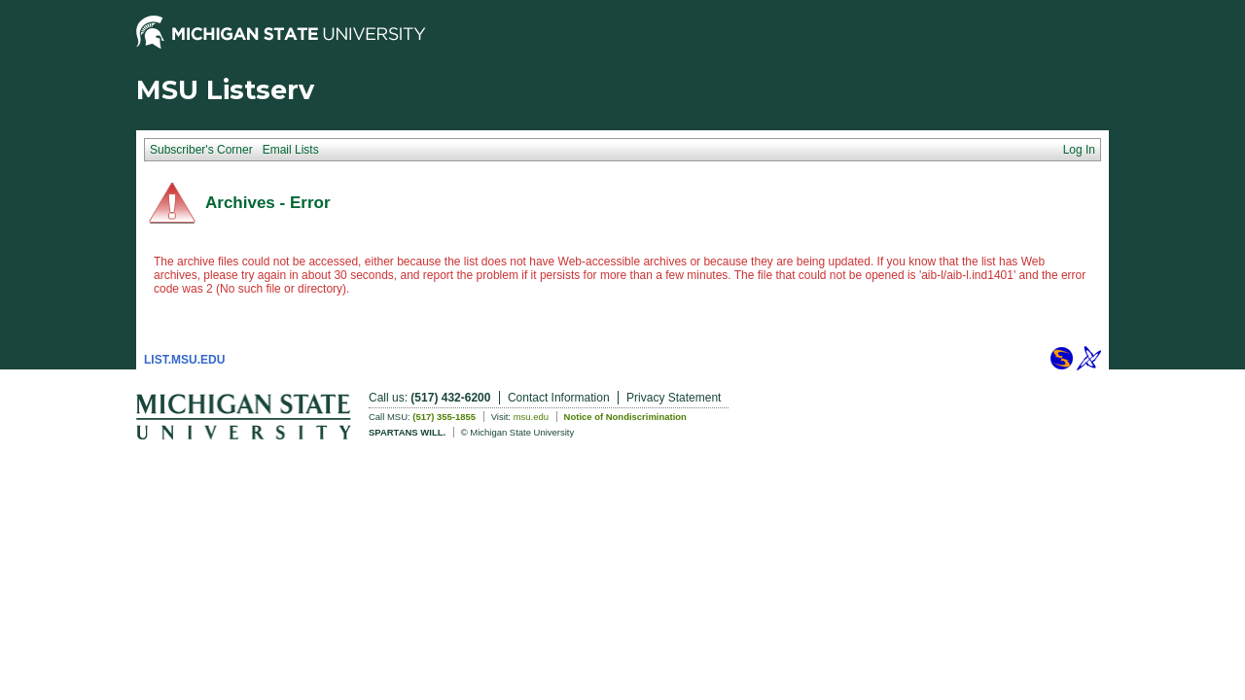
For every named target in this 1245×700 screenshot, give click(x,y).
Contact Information (559, 397)
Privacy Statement (673, 397)
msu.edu (531, 416)
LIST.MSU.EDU (184, 360)
